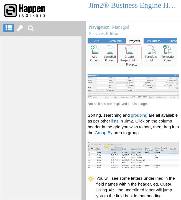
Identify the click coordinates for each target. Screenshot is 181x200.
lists (114, 121)
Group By (103, 132)
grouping (139, 115)
